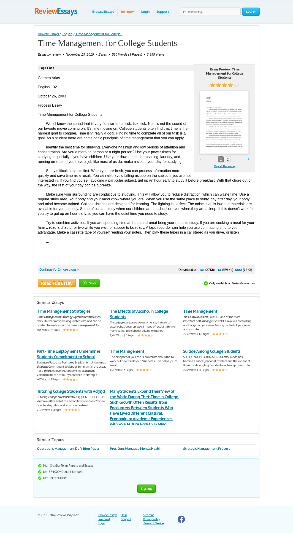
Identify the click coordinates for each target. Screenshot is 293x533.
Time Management (200, 311)
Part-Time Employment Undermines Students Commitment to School (68, 354)
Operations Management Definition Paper (68, 448)
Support (162, 11)
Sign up (146, 488)
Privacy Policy (151, 519)
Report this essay (224, 166)
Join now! (127, 11)
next (249, 159)
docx (238, 269)
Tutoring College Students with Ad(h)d (71, 391)
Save (89, 283)
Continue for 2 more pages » (59, 269)
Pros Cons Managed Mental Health (135, 448)
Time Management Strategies (63, 311)
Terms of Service (153, 523)
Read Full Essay (56, 283)
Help (124, 515)
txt (202, 269)
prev (201, 159)
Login (145, 11)
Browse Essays (103, 11)
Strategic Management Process (206, 448)
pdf (219, 269)
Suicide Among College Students (212, 351)
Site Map (148, 515)
